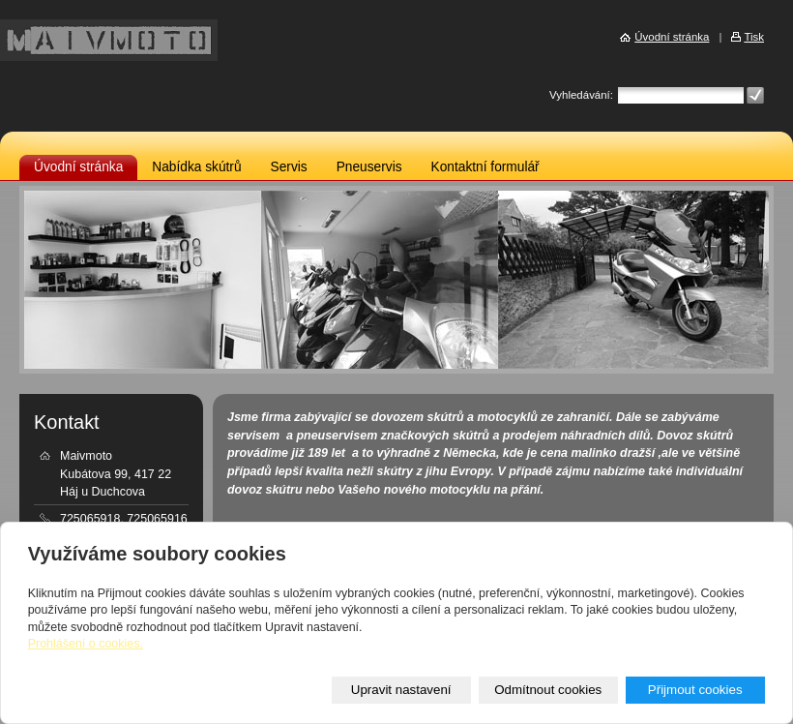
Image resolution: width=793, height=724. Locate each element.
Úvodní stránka (78, 167)
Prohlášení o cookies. (85, 643)
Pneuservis (369, 167)
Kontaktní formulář (485, 167)
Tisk (754, 37)
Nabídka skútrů (196, 167)
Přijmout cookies (695, 689)
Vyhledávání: (581, 95)
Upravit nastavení (401, 689)
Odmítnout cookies (548, 689)
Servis (289, 167)
